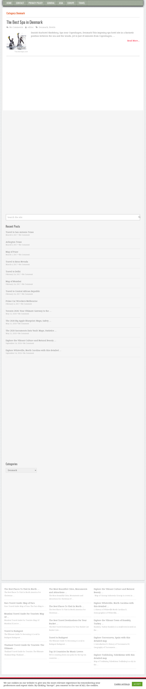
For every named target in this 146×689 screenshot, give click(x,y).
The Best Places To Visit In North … (21, 589)
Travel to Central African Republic (23, 291)
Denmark (43, 27)
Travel (82, 3)
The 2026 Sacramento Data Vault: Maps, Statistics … (31, 331)
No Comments (16, 27)
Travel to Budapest (13, 631)
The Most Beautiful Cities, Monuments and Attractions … (68, 590)
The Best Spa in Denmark (24, 22)
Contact (20, 3)
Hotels (52, 27)
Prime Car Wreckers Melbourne (21, 301)
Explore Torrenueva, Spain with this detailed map (112, 639)
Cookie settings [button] (122, 684)
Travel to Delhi (13, 271)
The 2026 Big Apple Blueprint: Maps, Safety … (28, 321)
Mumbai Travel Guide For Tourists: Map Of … (24, 615)
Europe (70, 3)
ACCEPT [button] (137, 684)
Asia (61, 3)
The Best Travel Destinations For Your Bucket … (68, 622)
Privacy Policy (36, 3)
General (51, 3)
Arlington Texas (14, 242)
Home (9, 3)
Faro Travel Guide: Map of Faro (19, 603)
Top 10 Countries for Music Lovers (66, 651)
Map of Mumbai (13, 281)
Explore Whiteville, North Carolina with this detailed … (33, 350)
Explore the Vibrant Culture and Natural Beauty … (31, 340)
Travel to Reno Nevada (17, 262)
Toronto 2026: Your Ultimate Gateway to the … (28, 311)
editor (31, 27)
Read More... (133, 41)
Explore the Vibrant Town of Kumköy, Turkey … (112, 622)
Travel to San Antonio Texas (20, 232)
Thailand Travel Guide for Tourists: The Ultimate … (24, 646)
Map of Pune (12, 252)
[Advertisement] (73, 87)
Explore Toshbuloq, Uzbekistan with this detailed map (114, 656)
